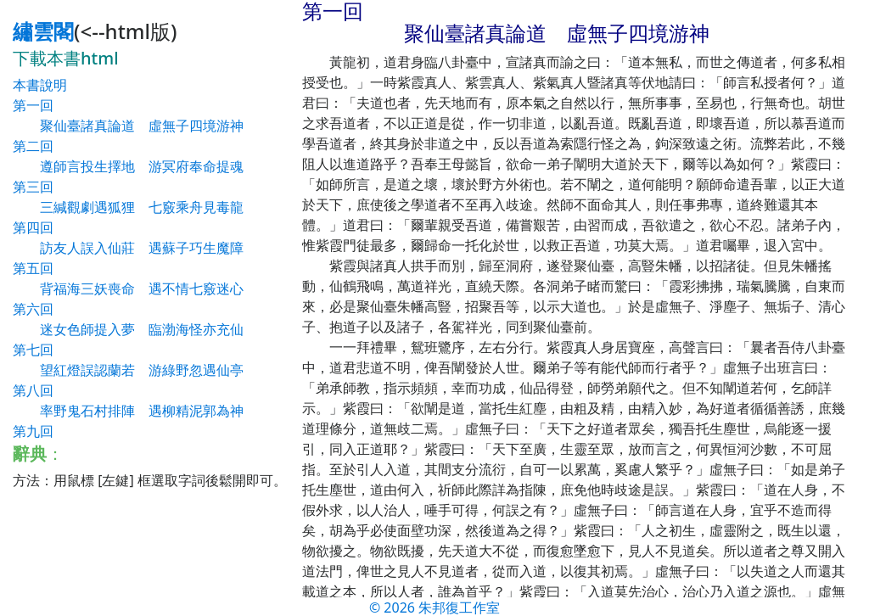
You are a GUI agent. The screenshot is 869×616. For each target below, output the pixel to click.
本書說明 (40, 85)
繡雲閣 (43, 31)
